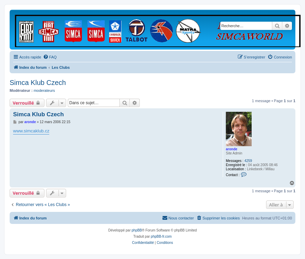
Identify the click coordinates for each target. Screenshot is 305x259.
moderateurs (44, 90)
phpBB (137, 230)
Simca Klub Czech (38, 82)
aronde (231, 149)
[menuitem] (50, 57)
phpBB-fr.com (161, 236)
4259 (248, 161)
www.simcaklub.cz (31, 130)
